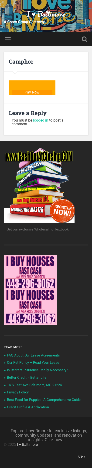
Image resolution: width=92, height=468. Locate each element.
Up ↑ (81, 456)
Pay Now (32, 92)
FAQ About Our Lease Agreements (33, 355)
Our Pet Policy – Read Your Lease (33, 362)
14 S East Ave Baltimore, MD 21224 (34, 385)
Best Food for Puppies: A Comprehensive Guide (44, 400)
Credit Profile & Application (28, 407)
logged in (40, 120)
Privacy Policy (18, 392)
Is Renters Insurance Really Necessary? (37, 370)
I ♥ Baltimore (46, 14)
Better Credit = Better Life (26, 377)
